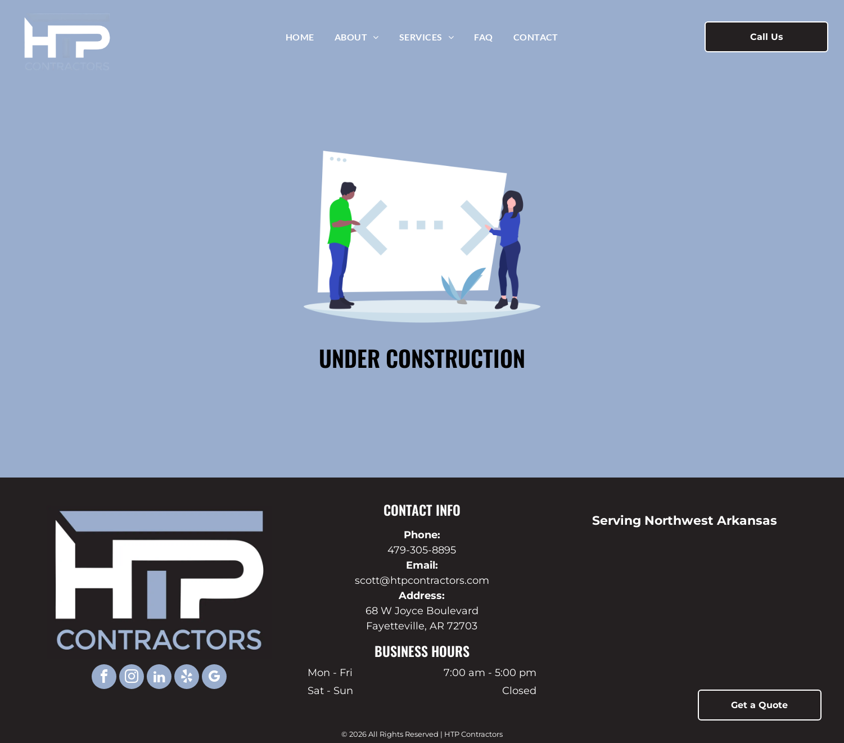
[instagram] (131, 678)
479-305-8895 (421, 550)
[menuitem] (300, 37)
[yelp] (186, 678)
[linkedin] (159, 678)
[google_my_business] (214, 678)
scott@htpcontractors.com (422, 580)
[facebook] (104, 678)
